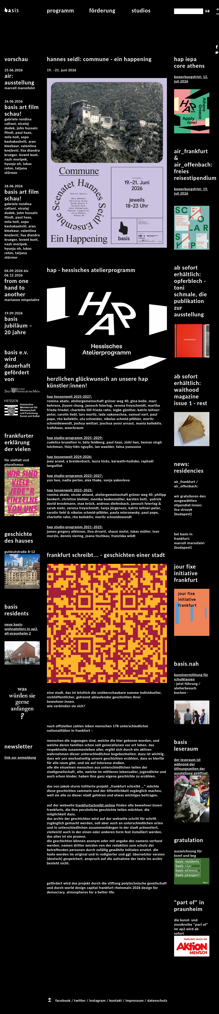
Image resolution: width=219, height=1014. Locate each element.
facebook (63, 1000)
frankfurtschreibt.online (95, 805)
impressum (135, 1000)
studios (141, 10)
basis (11, 10)
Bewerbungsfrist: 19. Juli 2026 (191, 191)
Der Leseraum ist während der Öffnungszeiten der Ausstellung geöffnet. (191, 766)
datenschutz (157, 1000)
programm (60, 10)
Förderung (102, 10)
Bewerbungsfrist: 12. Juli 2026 (191, 79)
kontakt (115, 1000)
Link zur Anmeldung (20, 757)
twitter (80, 1000)
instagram (97, 1000)
